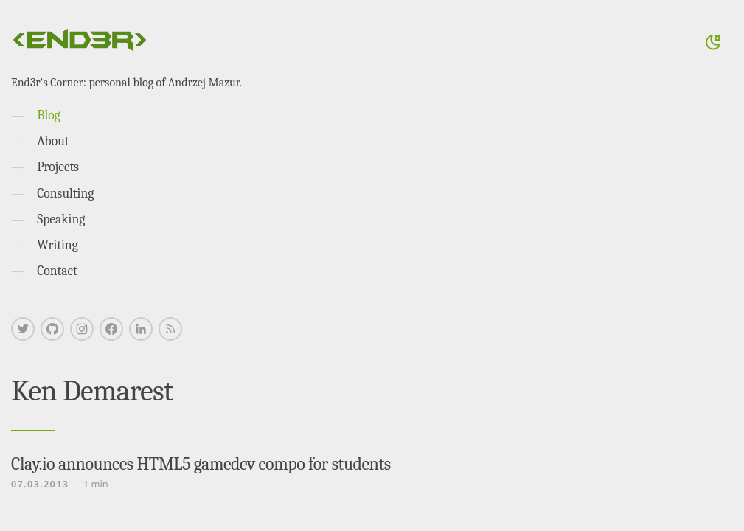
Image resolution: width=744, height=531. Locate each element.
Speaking (61, 219)
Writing (57, 244)
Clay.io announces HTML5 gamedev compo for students (201, 464)
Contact (57, 270)
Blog (48, 115)
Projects (58, 166)
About (53, 140)
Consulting (65, 193)
